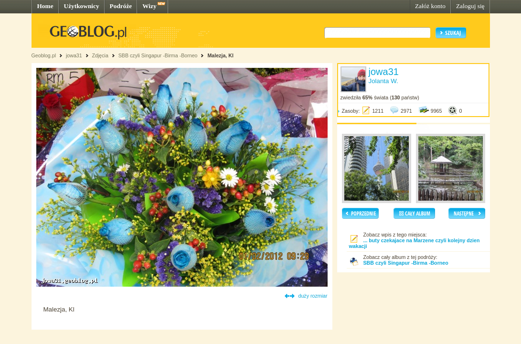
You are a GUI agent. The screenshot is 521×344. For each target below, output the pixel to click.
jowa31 (74, 55)
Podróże (121, 6)
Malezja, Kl (220, 55)
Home (45, 6)
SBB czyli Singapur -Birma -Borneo (158, 55)
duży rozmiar (313, 296)
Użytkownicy (81, 6)
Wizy (149, 6)
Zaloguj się (470, 6)
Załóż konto (430, 6)
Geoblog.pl (44, 55)
